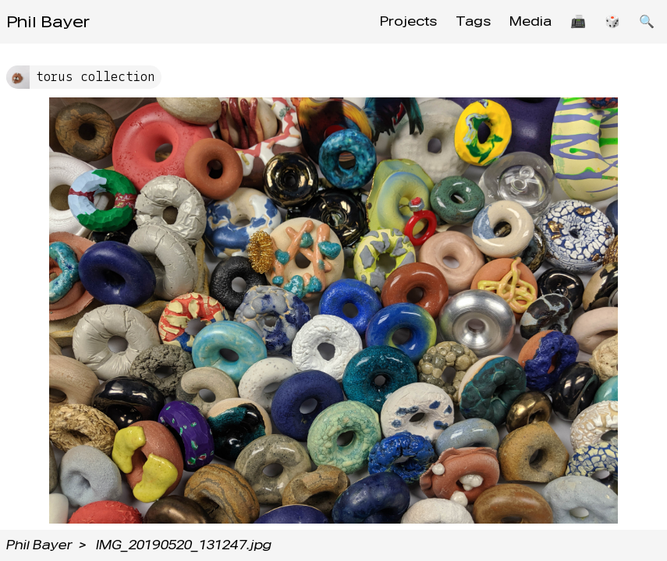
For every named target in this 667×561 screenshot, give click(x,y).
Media (530, 21)
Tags (473, 21)
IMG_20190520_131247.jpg (183, 545)
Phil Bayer (48, 21)
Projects (408, 21)
